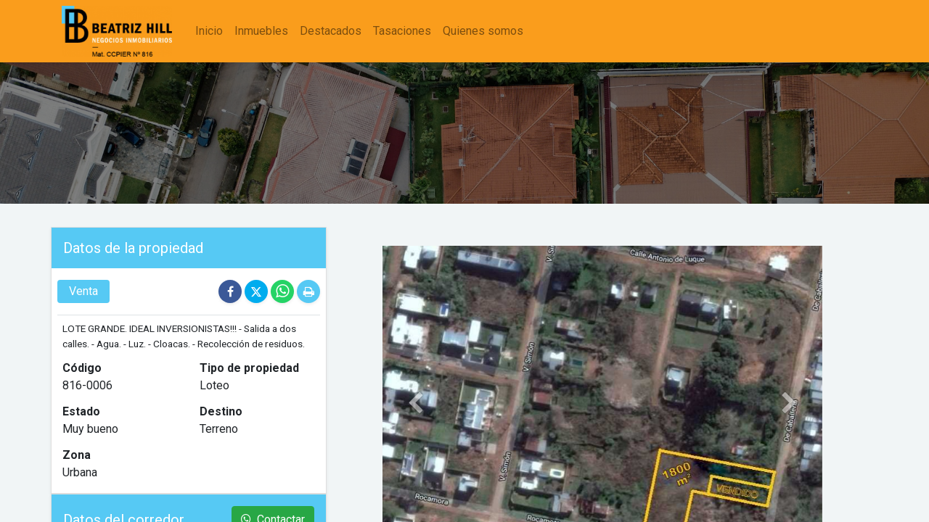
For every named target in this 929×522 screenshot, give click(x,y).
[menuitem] (209, 31)
